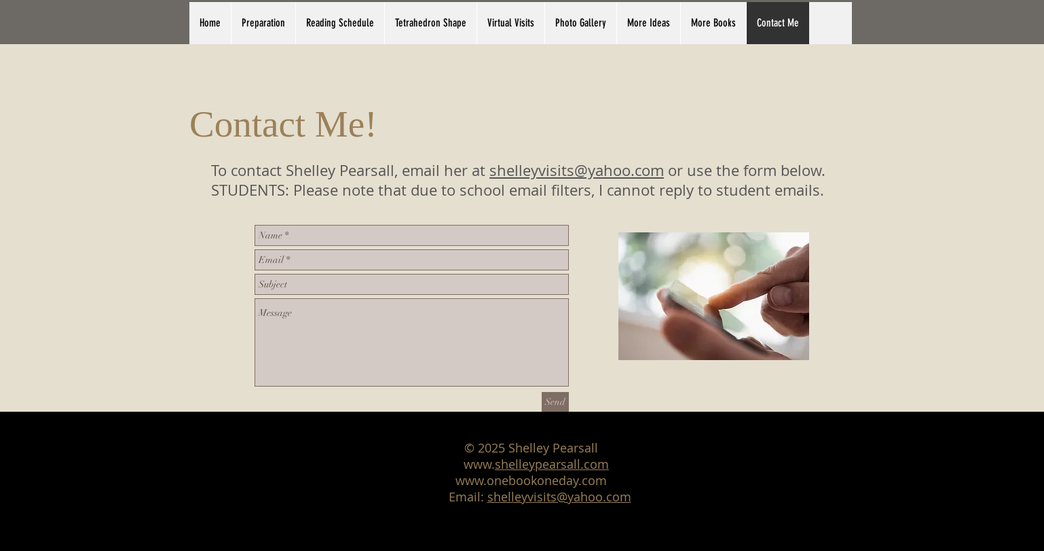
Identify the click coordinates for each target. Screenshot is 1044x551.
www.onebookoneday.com (531, 480)
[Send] (555, 402)
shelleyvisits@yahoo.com (576, 170)
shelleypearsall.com (552, 464)
